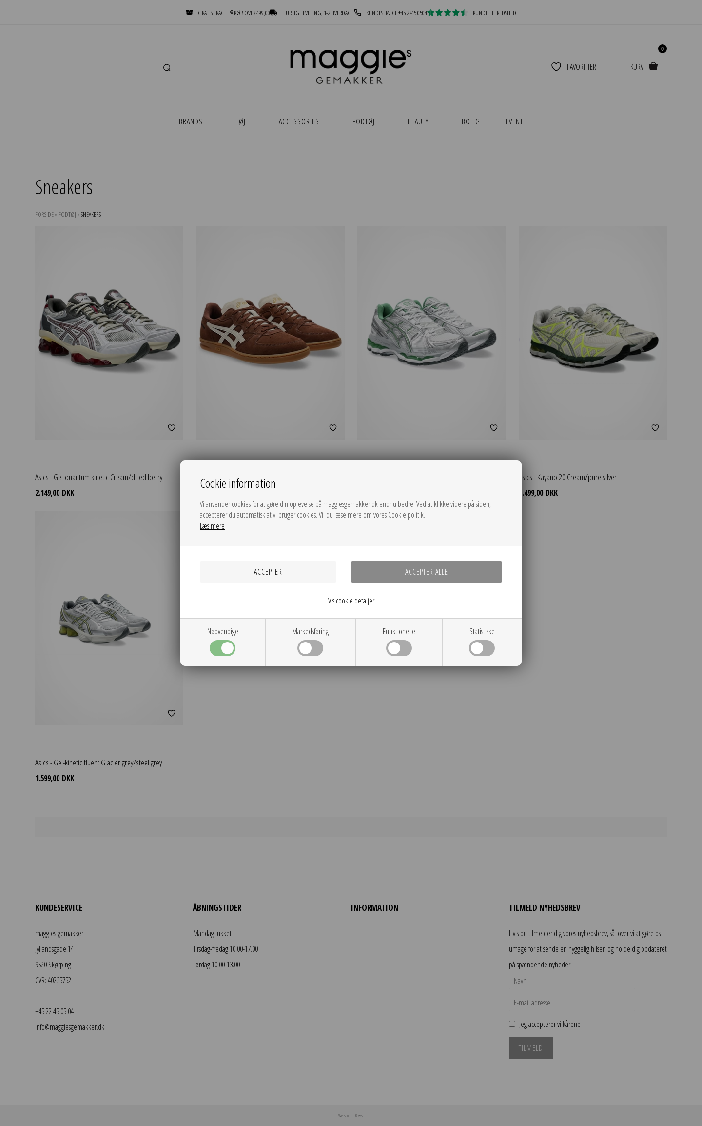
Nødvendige (222, 641)
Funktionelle (399, 641)
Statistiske (482, 641)
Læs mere (212, 526)
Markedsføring (310, 641)
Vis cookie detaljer (351, 600)
